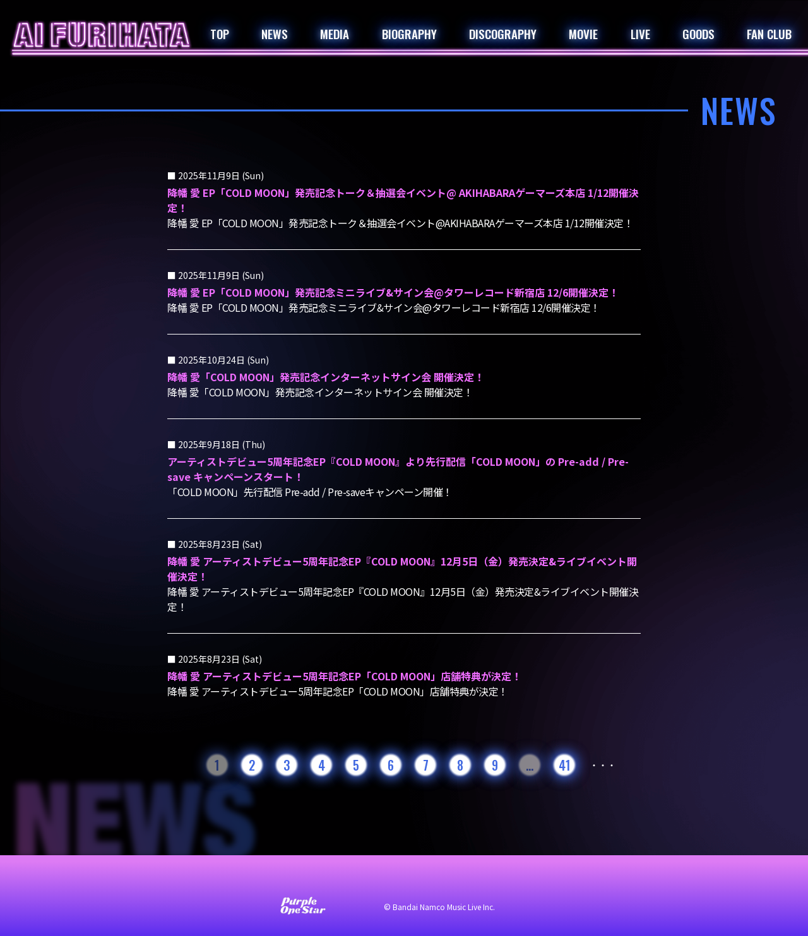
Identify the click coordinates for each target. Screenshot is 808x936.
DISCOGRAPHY (503, 33)
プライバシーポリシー (423, 880)
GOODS (698, 33)
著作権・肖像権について (535, 880)
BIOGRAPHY (409, 33)
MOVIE (583, 33)
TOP (219, 33)
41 (565, 764)
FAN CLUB (769, 33)
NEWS (274, 33)
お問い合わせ (233, 880)
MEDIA (334, 33)
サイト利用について (319, 880)
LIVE (640, 33)
